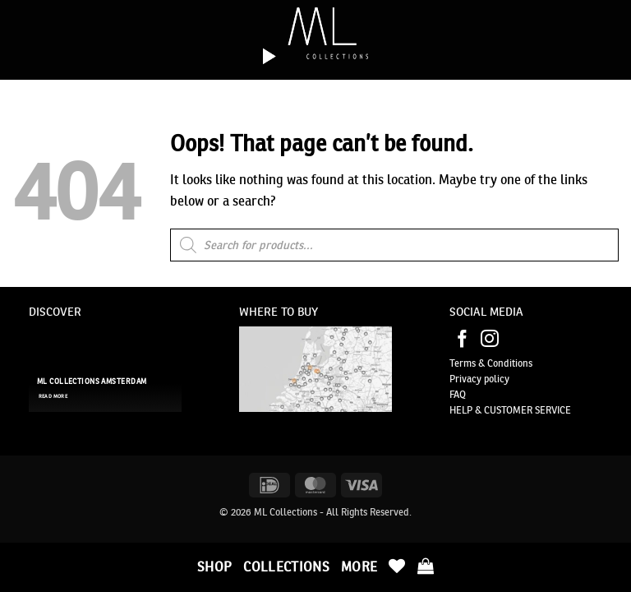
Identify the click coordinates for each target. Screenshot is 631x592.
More (359, 566)
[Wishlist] (397, 566)
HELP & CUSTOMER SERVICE (510, 410)
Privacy (465, 378)
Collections (286, 566)
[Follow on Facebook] (463, 340)
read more (53, 396)
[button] (425, 566)
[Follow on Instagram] (490, 340)
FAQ (457, 394)
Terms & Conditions (490, 363)
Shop (214, 566)
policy (495, 378)
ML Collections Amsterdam (91, 381)
